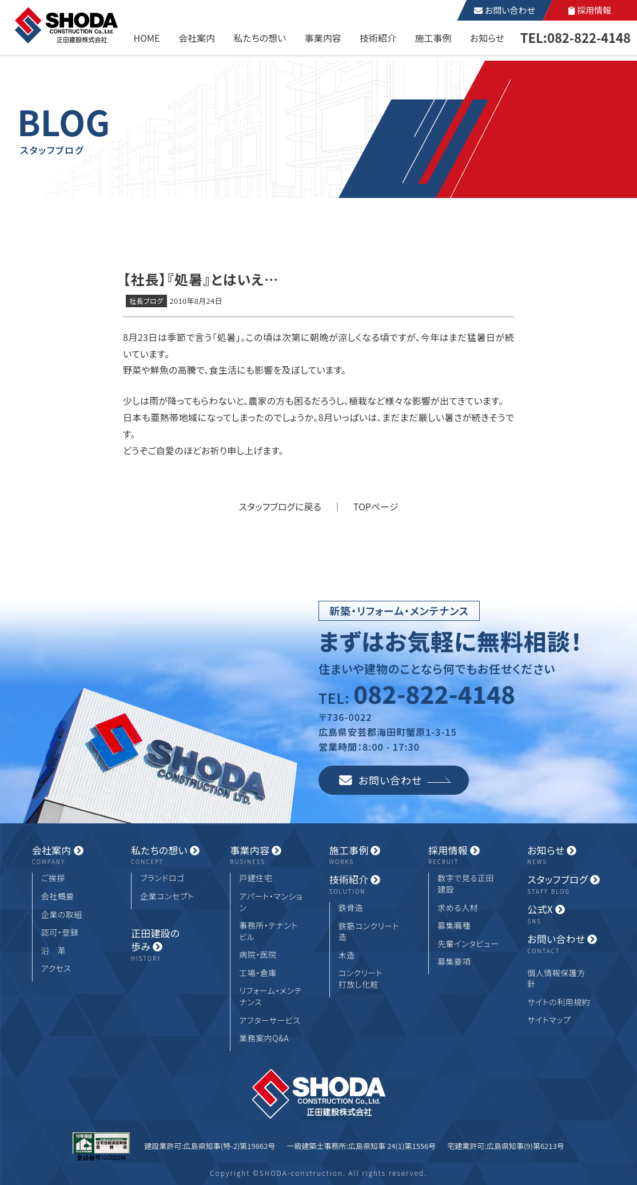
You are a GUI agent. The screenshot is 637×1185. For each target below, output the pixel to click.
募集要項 (454, 961)
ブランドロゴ (162, 878)
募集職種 (454, 925)
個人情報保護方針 (556, 979)
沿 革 (53, 950)
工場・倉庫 (258, 973)
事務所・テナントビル (268, 931)
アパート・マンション (270, 902)
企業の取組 (61, 914)
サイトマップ (549, 1019)
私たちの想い (259, 38)
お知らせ (487, 38)
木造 (347, 955)
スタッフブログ (566, 885)
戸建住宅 (255, 878)
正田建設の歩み (170, 945)
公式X (566, 914)
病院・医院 (258, 954)
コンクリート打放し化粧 (361, 979)
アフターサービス (269, 1020)
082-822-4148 (434, 693)
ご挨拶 (53, 878)
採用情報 (589, 10)
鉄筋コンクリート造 (369, 932)
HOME (147, 38)
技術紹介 (378, 38)
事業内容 (323, 38)
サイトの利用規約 (558, 1002)
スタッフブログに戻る (280, 506)
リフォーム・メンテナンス (270, 996)
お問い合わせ (504, 10)
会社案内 (196, 38)
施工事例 (433, 38)
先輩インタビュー (468, 943)
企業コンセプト (167, 896)
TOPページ (376, 506)
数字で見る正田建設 (465, 884)
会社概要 (57, 896)
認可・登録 (60, 932)
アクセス (56, 968)
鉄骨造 (351, 907)
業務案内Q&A (264, 1038)
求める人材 (457, 907)
